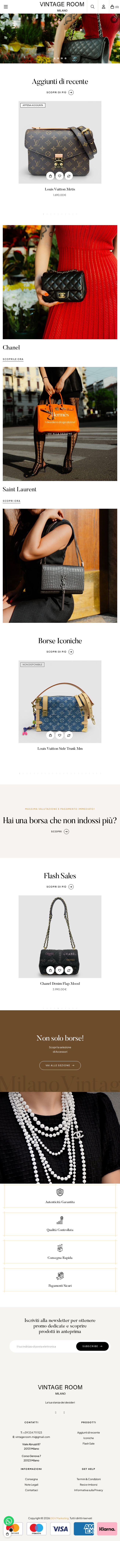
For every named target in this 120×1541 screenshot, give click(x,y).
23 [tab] (100, 866)
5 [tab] (58, 214)
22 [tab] (97, 866)
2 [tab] (47, 214)
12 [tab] (60, 866)
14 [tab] (67, 866)
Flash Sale (89, 1443)
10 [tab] (76, 214)
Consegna (31, 1479)
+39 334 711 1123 (32, 1432)
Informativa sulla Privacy (88, 1490)
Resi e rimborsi (88, 1484)
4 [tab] (54, 214)
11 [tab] (56, 866)
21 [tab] (93, 866)
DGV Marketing (59, 1518)
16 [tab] (75, 866)
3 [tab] (51, 214)
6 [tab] (62, 214)
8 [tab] (69, 214)
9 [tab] (73, 214)
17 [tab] (78, 866)
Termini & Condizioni (89, 1479)
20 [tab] (89, 866)
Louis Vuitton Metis (60, 189)
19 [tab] (86, 866)
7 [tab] (65, 214)
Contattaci (31, 1490)
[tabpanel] (60, 152)
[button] (60, 92)
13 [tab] (64, 866)
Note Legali (31, 1484)
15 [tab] (71, 866)
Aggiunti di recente (88, 1432)
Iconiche (88, 1438)
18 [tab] (82, 866)
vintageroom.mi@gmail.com (32, 1436)
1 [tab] (43, 214)
